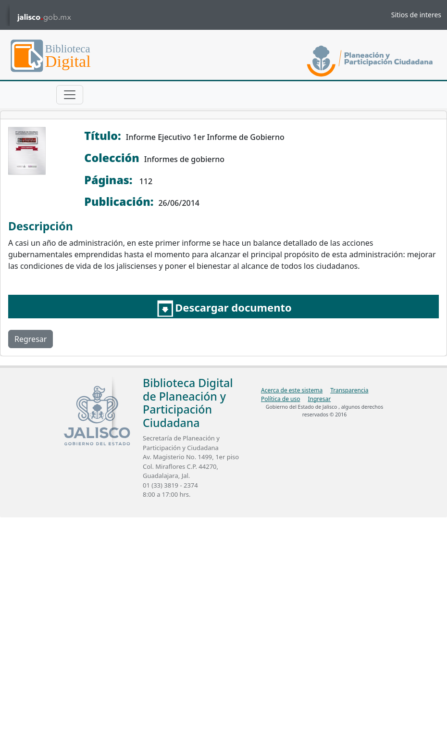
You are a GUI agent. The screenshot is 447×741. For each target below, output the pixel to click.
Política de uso (280, 399)
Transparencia (349, 390)
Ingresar (319, 399)
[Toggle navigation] (69, 94)
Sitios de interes (416, 14)
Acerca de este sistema (292, 390)
